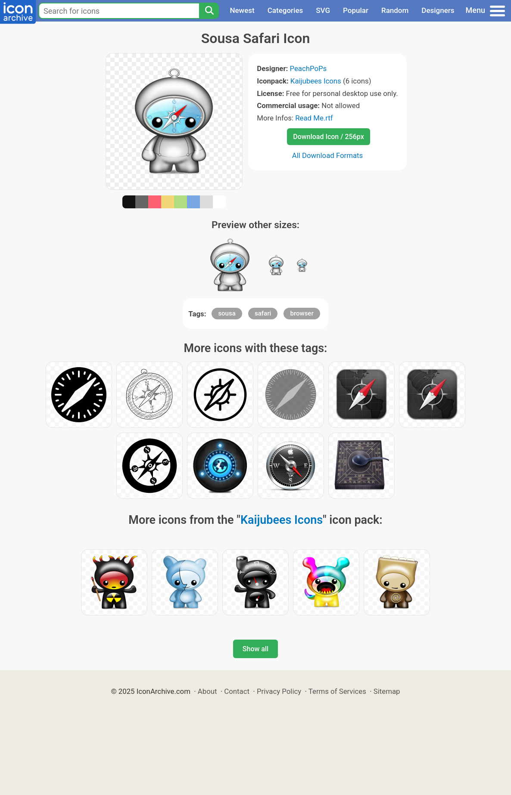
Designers (437, 10)
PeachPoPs (308, 68)
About (207, 691)
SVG (323, 10)
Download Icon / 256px (328, 137)
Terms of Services (337, 691)
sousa (226, 313)
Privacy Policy (279, 691)
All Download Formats (327, 155)
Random (394, 10)
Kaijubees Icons (315, 81)
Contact (236, 691)
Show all (255, 649)
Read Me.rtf (314, 118)
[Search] (209, 11)
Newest (242, 10)
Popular (355, 10)
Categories (285, 10)
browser (301, 313)
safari (263, 313)
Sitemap (387, 691)
